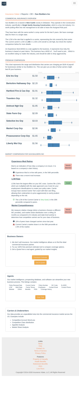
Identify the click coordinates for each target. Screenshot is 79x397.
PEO (40, 366)
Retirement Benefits (40, 364)
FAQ (40, 346)
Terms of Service (40, 351)
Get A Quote (40, 263)
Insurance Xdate (12, 14)
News (40, 344)
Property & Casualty (40, 359)
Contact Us (40, 348)
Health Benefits (40, 361)
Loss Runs (40, 369)
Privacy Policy (40, 353)
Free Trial (40, 297)
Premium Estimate (40, 257)
